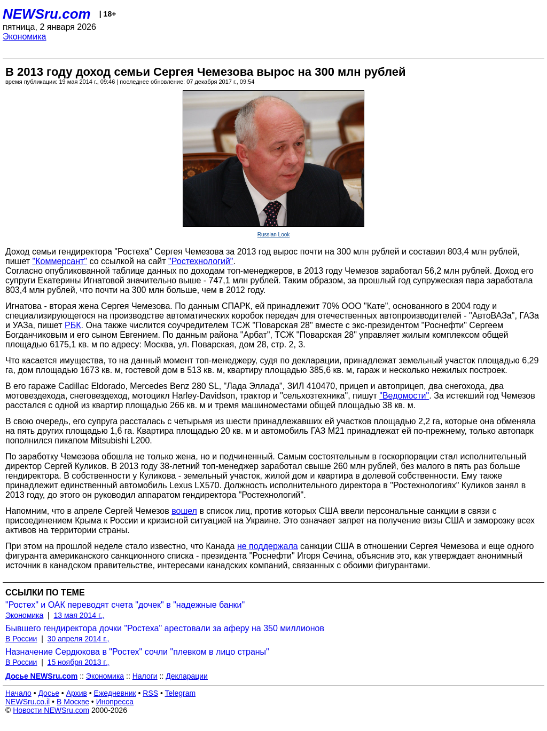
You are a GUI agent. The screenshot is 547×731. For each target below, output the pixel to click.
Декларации (187, 676)
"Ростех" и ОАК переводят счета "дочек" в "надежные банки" (125, 604)
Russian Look (273, 234)
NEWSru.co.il (27, 701)
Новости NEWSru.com (51, 710)
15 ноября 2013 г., (79, 662)
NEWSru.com (47, 14)
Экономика (24, 36)
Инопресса (115, 701)
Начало (18, 693)
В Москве (73, 701)
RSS (150, 693)
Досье (48, 693)
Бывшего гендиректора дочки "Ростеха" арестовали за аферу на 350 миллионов (164, 628)
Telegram (180, 693)
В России (21, 638)
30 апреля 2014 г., (79, 638)
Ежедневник (115, 693)
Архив (76, 693)
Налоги (145, 676)
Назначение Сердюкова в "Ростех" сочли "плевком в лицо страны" (137, 651)
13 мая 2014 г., (79, 615)
